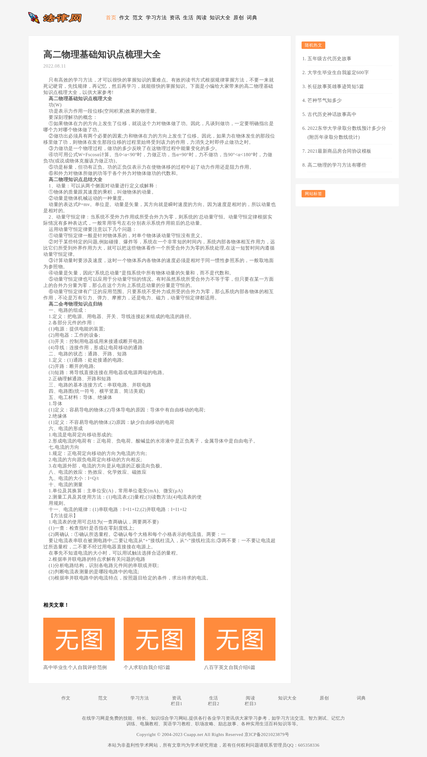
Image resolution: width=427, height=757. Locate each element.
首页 (111, 17)
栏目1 (176, 703)
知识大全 (220, 17)
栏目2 (213, 703)
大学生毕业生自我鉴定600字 (338, 72)
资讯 (175, 17)
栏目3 (250, 703)
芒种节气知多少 (324, 100)
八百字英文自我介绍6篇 (230, 667)
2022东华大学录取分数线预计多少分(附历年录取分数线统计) (346, 133)
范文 (138, 17)
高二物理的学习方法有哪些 (336, 164)
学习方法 (156, 17)
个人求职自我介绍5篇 (147, 667)
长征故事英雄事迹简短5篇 (335, 86)
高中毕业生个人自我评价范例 (75, 667)
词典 (252, 17)
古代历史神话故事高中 (331, 114)
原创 (238, 17)
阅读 (201, 17)
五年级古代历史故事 (329, 58)
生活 (188, 17)
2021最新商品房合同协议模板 (339, 151)
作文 (124, 17)
